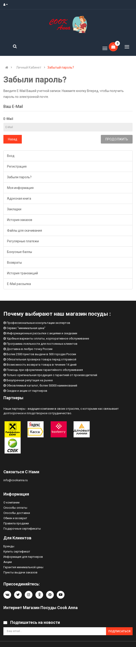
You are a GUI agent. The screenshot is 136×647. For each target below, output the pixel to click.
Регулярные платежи (23, 241)
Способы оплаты (15, 507)
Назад (12, 139)
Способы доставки (16, 513)
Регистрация (17, 166)
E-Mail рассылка (19, 284)
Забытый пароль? (60, 67)
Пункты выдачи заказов (20, 572)
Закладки (14, 209)
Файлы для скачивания (24, 230)
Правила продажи (16, 523)
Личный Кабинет (28, 67)
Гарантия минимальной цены (23, 567)
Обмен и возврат (15, 518)
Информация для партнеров (23, 556)
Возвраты (14, 262)
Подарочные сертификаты (22, 528)
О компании (11, 502)
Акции (7, 562)
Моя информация (20, 188)
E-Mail (8, 119)
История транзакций (22, 273)
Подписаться (119, 631)
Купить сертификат (16, 551)
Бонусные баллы (19, 252)
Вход (11, 156)
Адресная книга (19, 198)
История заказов (19, 220)
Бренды (8, 546)
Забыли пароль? (19, 177)
